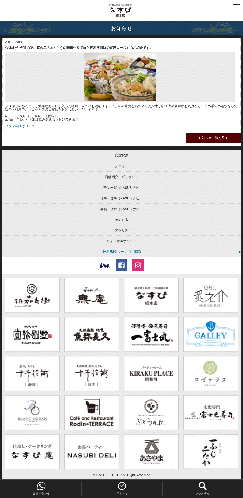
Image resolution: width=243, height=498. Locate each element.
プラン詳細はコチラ (20, 126)
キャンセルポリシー (121, 241)
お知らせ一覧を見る (213, 138)
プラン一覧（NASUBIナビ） (121, 187)
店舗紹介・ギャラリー (121, 177)
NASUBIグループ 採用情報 (121, 251)
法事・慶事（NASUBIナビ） (121, 198)
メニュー (121, 166)
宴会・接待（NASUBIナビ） (121, 209)
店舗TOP (121, 155)
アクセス (121, 230)
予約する (121, 219)
